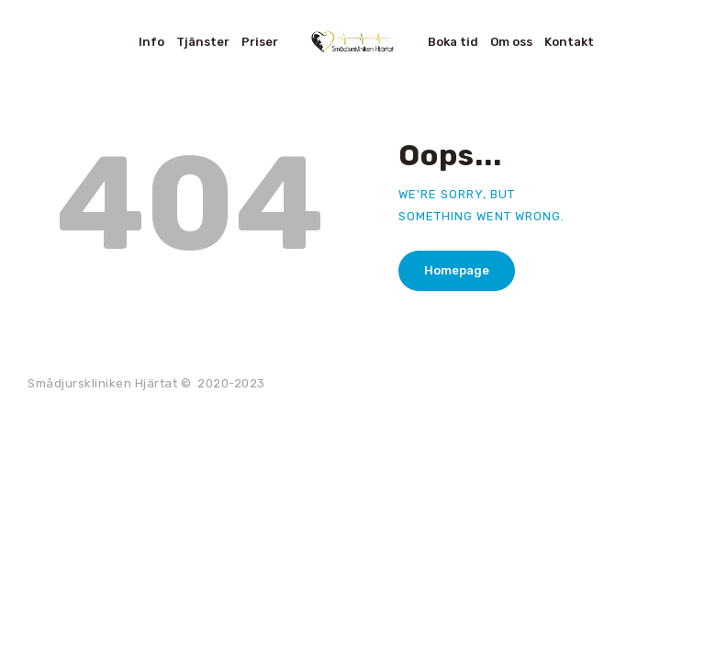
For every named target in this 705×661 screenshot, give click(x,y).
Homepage (456, 270)
